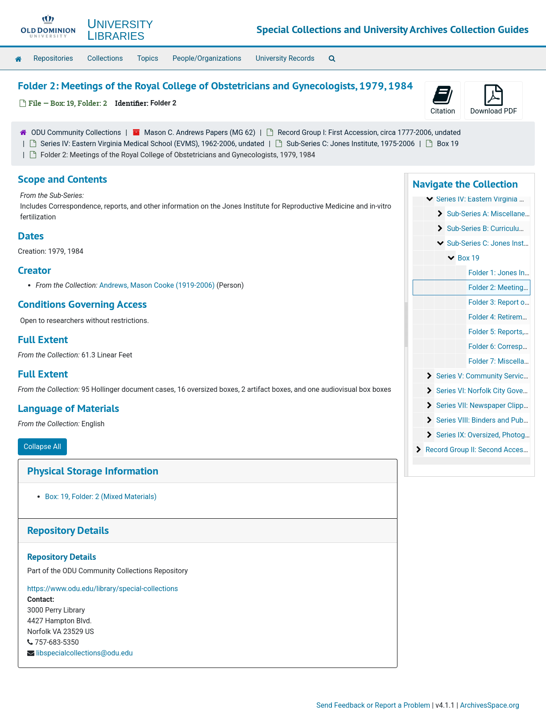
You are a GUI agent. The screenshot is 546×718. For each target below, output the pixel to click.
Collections (105, 58)
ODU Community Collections (76, 132)
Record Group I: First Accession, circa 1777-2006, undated (368, 132)
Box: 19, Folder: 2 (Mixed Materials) (101, 496)
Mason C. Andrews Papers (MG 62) (199, 132)
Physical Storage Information (92, 471)
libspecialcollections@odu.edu (84, 653)
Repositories (53, 58)
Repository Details (68, 530)
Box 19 (448, 143)
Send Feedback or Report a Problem (373, 705)
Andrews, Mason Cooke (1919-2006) (157, 285)
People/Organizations (207, 58)
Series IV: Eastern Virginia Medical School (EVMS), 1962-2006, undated (153, 143)
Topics (147, 58)
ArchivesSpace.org (489, 705)
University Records (285, 58)
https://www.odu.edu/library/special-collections (102, 588)
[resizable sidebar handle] (406, 324)
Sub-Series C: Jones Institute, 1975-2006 (350, 143)
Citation (442, 99)
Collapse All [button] (42, 446)
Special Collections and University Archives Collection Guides (392, 29)
